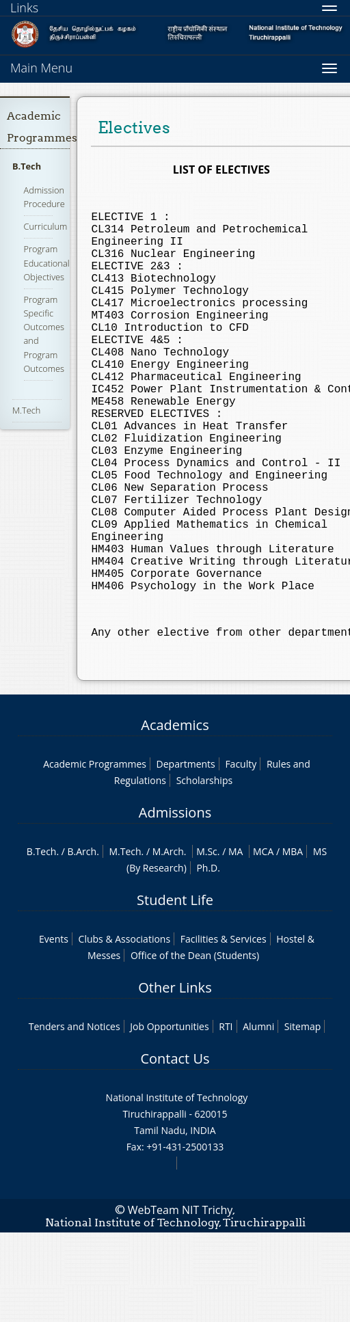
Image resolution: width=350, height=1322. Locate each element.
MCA (263, 941)
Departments (186, 854)
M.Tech (26, 410)
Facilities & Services (223, 1029)
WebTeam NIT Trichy (180, 1300)
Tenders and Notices (74, 1116)
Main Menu (41, 67)
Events (53, 1029)
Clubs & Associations (125, 1029)
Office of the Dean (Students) (195, 1045)
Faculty (240, 854)
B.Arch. (83, 941)
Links (24, 7)
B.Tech (26, 166)
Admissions (175, 902)
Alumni (258, 1116)
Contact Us (174, 1148)
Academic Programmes (94, 854)
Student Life (175, 990)
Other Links (174, 1077)
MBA (293, 941)
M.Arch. (169, 941)
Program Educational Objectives (47, 262)
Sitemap (302, 1116)
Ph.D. (208, 958)
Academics (174, 815)
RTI (225, 1116)
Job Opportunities (169, 1116)
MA (235, 941)
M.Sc (206, 941)
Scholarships (204, 870)
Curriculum (46, 226)
